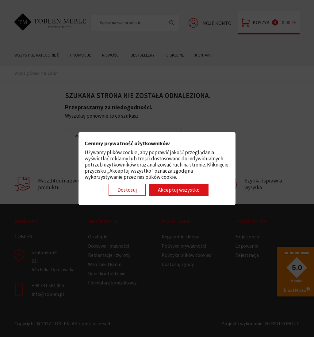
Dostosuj (127, 189)
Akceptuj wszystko (179, 189)
